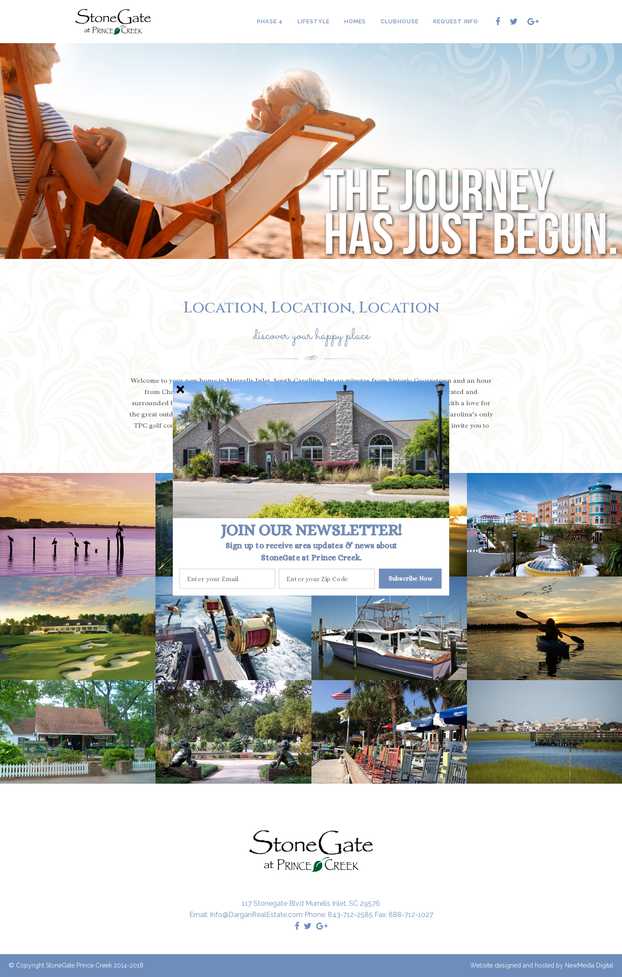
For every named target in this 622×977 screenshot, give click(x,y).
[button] (311, 530)
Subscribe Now (410, 578)
